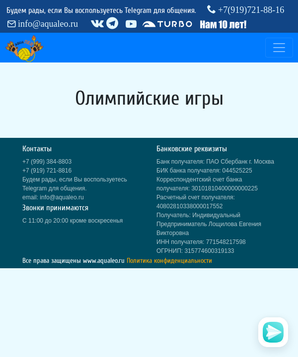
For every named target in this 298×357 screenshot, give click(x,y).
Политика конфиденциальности (169, 260)
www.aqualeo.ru (104, 260)
